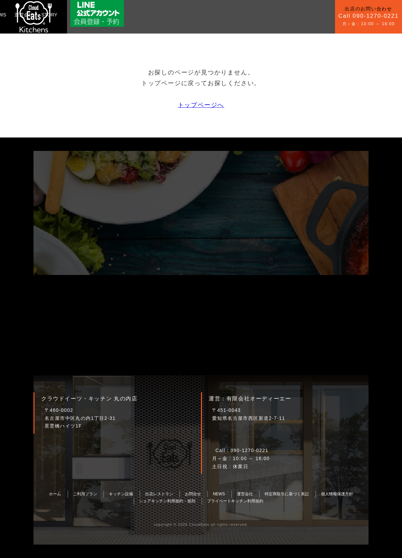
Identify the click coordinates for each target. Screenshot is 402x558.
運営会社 (195, 14)
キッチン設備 (114, 14)
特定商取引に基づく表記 (287, 494)
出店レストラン (159, 494)
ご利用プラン (78, 14)
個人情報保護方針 (337, 494)
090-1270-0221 (249, 450)
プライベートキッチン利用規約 (235, 501)
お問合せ (145, 14)
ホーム (55, 494)
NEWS (170, 14)
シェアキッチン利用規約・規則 (167, 501)
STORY (220, 14)
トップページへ (201, 105)
